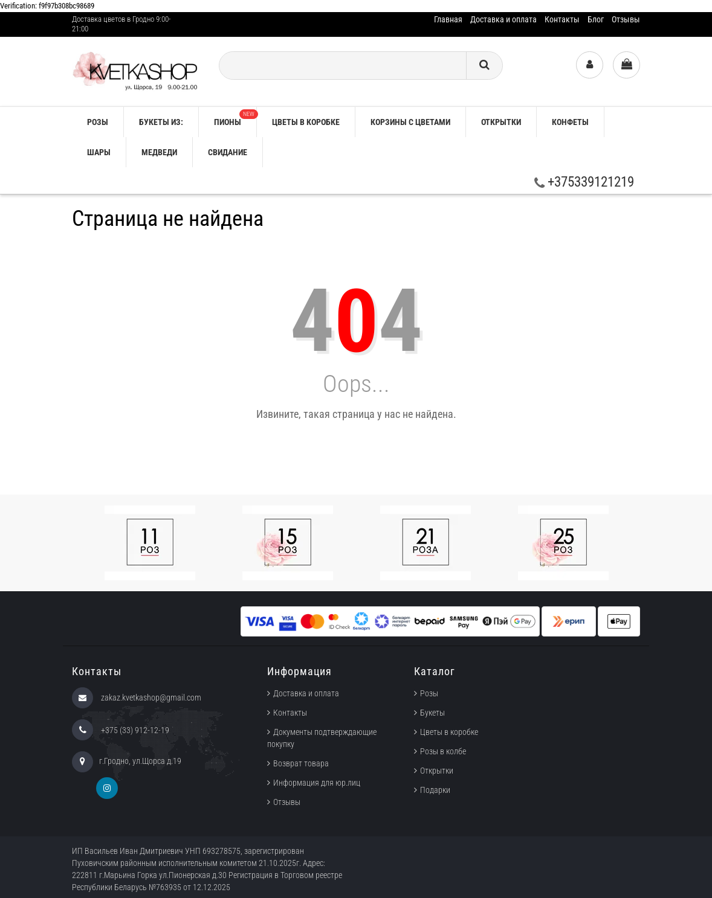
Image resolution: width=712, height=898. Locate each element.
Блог (595, 19)
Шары (99, 152)
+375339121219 (584, 182)
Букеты (432, 712)
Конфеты (570, 122)
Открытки (501, 122)
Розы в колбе (443, 751)
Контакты (562, 19)
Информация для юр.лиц (316, 782)
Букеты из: (161, 122)
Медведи (159, 152)
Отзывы (626, 19)
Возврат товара (301, 763)
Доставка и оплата (503, 19)
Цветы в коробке (306, 122)
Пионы (235, 118)
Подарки (435, 790)
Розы (429, 693)
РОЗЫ (97, 122)
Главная (448, 19)
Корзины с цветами (410, 122)
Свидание (227, 152)
